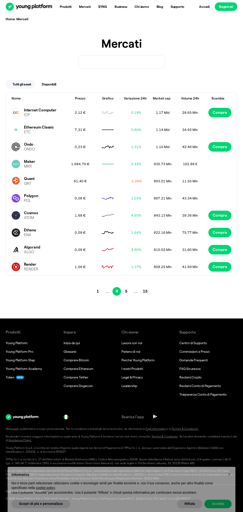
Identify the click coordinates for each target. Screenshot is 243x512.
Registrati (226, 7)
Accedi (204, 7)
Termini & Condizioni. (185, 428)
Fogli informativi (156, 428)
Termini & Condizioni (164, 436)
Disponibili (52, 84)
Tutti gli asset (21, 84)
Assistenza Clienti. (20, 440)
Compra (220, 112)
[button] (121, 491)
